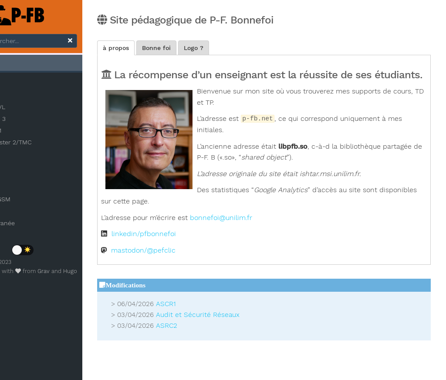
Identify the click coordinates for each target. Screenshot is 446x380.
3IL (18, 85)
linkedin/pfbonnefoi (198, 258)
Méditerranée (28, 224)
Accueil (20, 64)
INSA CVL (28, 109)
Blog (15, 177)
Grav (80, 273)
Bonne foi (210, 48)
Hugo (107, 273)
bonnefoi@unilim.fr (275, 241)
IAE (19, 97)
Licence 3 (28, 120)
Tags (16, 189)
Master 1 (26, 132)
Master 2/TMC (41, 144)
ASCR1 (220, 328)
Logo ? (248, 48)
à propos (170, 48)
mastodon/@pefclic (198, 274)
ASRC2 (221, 349)
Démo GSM (26, 201)
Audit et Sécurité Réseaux (252, 338)
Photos (19, 213)
